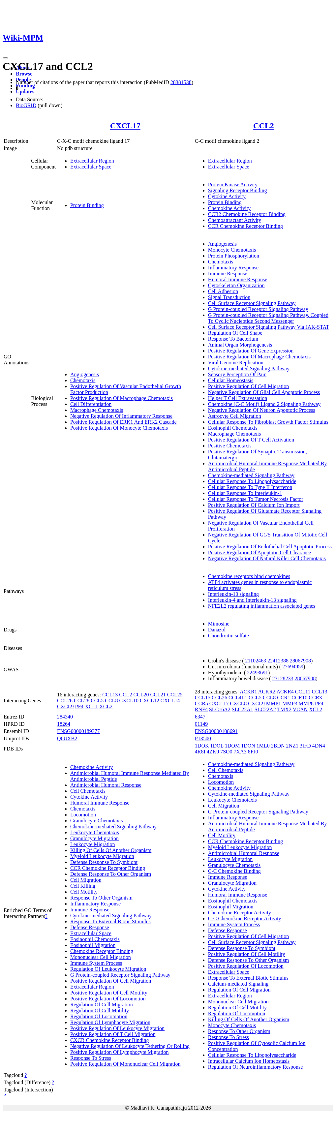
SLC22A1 (242, 709)
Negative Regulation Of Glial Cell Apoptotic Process (264, 392)
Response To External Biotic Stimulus (110, 921)
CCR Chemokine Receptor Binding (245, 226)
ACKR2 (266, 691)
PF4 (79, 706)
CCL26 (65, 700)
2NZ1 (292, 746)
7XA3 (240, 751)
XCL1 (91, 706)
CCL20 (141, 694)
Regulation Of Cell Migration (101, 1004)
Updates (25, 91)
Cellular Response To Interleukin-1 (245, 493)
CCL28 (81, 700)
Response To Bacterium (233, 339)
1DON (248, 746)
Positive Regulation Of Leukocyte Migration (117, 1028)
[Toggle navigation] (5, 58)
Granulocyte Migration (94, 838)
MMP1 (273, 703)
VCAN (300, 709)
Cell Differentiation (90, 404)
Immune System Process (96, 963)
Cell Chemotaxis (88, 791)
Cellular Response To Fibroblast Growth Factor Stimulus (268, 422)
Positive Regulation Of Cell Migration (248, 386)
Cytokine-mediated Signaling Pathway (249, 368)
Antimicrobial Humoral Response (105, 785)
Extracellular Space (90, 166)
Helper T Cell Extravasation (237, 398)
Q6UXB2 (67, 738)
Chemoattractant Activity (234, 220)
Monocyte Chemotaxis (232, 250)
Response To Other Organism (101, 898)
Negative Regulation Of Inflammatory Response (121, 416)
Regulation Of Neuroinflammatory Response (255, 1067)
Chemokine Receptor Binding (101, 951)
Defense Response (89, 927)
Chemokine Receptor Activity (239, 912)
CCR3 (315, 697)
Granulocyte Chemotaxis (96, 820)
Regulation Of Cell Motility (99, 1010)
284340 (65, 716)
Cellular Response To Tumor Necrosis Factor (255, 499)
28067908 (300, 660)
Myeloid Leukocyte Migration (102, 856)
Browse (24, 73)
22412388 (278, 660)
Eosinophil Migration (92, 945)
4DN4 (318, 746)
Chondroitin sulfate (228, 635)
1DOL (217, 746)
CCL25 (175, 694)
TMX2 (284, 709)
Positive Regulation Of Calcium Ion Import (254, 505)
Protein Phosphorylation (233, 256)
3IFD (305, 746)
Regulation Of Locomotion (98, 1016)
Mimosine (218, 624)
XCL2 (105, 706)
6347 (200, 716)
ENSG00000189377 (78, 731)
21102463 (255, 660)
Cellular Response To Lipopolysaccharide (252, 481)
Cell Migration (86, 880)
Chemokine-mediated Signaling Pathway (251, 475)
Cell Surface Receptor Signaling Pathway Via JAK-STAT (268, 327)
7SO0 (226, 751)
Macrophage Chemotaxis (96, 410)
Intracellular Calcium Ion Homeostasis (249, 1061)
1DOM (232, 746)
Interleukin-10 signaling (233, 594)
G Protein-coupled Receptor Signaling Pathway (258, 309)
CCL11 (303, 691)
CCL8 (111, 700)
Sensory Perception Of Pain (237, 374)
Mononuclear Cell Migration (100, 957)
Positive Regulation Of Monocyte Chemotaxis (119, 428)
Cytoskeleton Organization (236, 285)
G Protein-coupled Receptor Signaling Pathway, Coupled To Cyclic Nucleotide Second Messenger (268, 318)
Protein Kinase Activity (233, 184)
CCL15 (202, 697)
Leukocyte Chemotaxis (94, 832)
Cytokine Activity (227, 196)
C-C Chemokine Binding (234, 871)
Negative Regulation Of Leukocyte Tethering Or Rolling (130, 1046)
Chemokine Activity (229, 208)
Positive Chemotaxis (230, 445)
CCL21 (158, 694)
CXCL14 (170, 700)
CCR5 (201, 703)
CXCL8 (238, 703)
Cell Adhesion (223, 291)
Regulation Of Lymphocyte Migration (110, 1022)
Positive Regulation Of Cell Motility (108, 992)
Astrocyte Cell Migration (234, 416)
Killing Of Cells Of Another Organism (110, 850)
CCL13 (110, 694)
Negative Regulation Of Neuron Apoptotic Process (261, 410)
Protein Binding (87, 205)
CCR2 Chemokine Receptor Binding (247, 214)
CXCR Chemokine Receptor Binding (109, 1040)
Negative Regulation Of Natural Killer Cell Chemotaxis (267, 558)
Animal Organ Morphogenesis (240, 345)
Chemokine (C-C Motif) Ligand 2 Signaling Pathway (264, 404)
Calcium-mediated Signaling (238, 984)
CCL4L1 (238, 697)
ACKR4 (284, 691)
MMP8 (306, 703)
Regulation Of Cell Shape (235, 333)
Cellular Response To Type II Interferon (250, 487)
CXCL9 (65, 706)
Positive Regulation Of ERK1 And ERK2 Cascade (123, 422)
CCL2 (263, 125)
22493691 (257, 672)
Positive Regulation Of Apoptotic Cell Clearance (259, 552)
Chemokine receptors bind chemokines (249, 576)
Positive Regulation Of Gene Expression (251, 350)
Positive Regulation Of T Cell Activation (251, 440)
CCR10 (299, 697)
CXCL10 (128, 700)
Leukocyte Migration (92, 844)
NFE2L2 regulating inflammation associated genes (261, 606)
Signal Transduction (229, 297)
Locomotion (83, 814)
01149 (201, 724)
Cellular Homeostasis (230, 380)
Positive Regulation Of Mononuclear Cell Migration (125, 1064)
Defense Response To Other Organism (110, 874)
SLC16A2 (219, 709)
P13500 (203, 738)
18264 (63, 724)
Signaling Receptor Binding (237, 190)
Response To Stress (90, 1058)
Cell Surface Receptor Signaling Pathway (252, 303)
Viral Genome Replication (235, 362)
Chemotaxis (82, 380)
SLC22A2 (265, 709)
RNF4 (201, 709)
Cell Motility (84, 892)
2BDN (278, 746)
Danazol (217, 629)
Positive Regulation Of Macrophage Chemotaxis (121, 398)
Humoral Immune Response (237, 279)
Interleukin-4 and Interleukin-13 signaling (252, 600)
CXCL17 (125, 125)
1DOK (202, 746)
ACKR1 (248, 691)
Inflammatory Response (233, 267)
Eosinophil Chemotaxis (233, 428)
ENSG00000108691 (216, 731)
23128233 (282, 678)
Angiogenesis (84, 374)
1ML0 (263, 746)
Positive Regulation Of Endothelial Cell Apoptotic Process (270, 546)
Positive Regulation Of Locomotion (108, 998)
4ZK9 (213, 751)
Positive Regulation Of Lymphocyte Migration (119, 1052)
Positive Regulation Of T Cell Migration (113, 1034)
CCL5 (97, 700)
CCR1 (283, 697)
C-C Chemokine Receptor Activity (244, 918)
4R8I (200, 751)
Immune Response (227, 273)
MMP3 (289, 703)
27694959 (292, 666)
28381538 (181, 82)
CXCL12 (149, 700)
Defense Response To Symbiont (103, 862)
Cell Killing (82, 886)
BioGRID (26, 105)
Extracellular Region (92, 161)
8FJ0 (253, 751)
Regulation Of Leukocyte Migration (108, 969)
